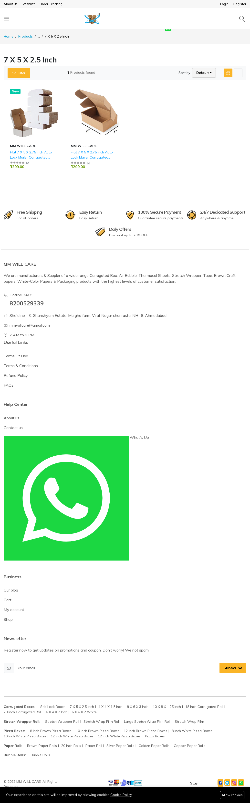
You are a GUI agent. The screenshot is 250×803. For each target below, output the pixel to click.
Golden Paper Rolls (154, 745)
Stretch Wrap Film (189, 721)
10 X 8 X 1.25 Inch (167, 706)
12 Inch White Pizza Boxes (72, 736)
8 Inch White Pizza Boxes (192, 731)
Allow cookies (232, 795)
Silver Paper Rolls (120, 745)
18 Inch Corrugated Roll (204, 706)
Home (8, 36)
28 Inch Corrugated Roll (23, 712)
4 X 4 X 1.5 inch (110, 706)
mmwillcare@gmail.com (30, 325)
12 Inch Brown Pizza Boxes (145, 731)
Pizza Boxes (155, 736)
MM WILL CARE (23, 146)
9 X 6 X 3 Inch (137, 706)
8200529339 (27, 303)
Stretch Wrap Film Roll (101, 721)
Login (224, 4)
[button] (204, 73)
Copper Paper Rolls (189, 745)
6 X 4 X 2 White (84, 712)
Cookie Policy (121, 795)
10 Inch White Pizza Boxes (25, 736)
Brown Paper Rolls (42, 745)
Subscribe (232, 667)
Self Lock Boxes (52, 706)
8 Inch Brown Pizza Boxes (51, 731)
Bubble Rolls (40, 755)
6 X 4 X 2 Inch (56, 712)
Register (239, 4)
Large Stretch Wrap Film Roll (147, 721)
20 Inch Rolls (71, 745)
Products (25, 36)
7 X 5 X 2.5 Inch (82, 706)
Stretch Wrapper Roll (62, 721)
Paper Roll (93, 745)
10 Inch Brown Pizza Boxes (97, 731)
